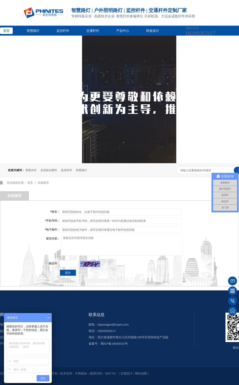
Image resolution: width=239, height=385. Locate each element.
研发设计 (152, 30)
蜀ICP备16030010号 (114, 343)
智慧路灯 (33, 30)
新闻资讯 (39, 40)
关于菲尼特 (71, 40)
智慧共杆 (31, 170)
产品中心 (122, 30)
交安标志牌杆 (48, 170)
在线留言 (43, 182)
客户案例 (9, 40)
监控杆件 (63, 30)
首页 (6, 30)
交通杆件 (92, 30)
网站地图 (141, 373)
